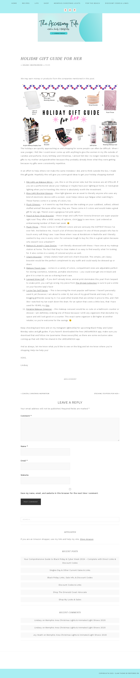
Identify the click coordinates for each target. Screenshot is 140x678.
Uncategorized (36, 65)
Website (25, 475)
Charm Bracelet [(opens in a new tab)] (34, 257)
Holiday (26, 65)
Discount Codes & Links (70, 585)
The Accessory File (70, 27)
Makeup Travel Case (35, 268)
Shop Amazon (87, 539)
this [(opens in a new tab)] (47, 305)
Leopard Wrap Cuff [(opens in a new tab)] (35, 279)
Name (24, 446)
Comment (26, 416)
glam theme (120, 673)
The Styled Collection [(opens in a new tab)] (86, 283)
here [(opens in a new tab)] (80, 219)
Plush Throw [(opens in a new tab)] (32, 227)
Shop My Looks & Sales (70, 599)
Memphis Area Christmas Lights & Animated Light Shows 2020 (75, 620)
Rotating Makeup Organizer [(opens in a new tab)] (39, 309)
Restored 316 (133, 673)
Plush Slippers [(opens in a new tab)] (33, 204)
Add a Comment (70, 379)
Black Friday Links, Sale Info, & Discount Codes (70, 578)
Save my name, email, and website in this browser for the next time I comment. (59, 493)
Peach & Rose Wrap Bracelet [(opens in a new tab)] (40, 216)
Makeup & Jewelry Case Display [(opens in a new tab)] (41, 246)
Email (24, 461)
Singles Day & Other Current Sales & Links (70, 570)
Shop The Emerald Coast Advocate (70, 592)
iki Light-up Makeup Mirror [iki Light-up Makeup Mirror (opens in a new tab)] (40, 182)
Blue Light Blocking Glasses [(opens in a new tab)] (39, 193)
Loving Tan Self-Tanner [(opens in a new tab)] (37, 290)
